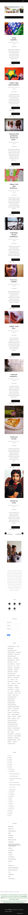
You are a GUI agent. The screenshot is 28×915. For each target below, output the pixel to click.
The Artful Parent (11, 878)
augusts (10, 796)
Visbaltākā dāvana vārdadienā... (14, 234)
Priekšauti (19, 716)
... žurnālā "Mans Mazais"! (13, 776)
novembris (11, 791)
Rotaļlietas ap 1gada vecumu (12, 720)
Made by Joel (10, 828)
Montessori (9, 712)
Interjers (15, 685)
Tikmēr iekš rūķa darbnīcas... (14, 186)
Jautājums (17, 689)
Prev (17, 31)
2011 (9, 812)
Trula (9, 872)
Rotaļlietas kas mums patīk (12, 722)
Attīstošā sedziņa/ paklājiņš (12, 650)
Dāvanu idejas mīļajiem (11, 673)
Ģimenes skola (13, 683)
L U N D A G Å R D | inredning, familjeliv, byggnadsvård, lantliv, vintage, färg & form (14, 845)
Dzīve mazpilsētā (16, 677)
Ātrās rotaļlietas (10, 654)
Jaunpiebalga (16, 687)
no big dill (10, 854)
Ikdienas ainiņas (10, 685)
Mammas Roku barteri (11, 702)
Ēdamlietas (12, 679)
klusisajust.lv (10, 841)
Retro (18, 718)
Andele (18, 646)
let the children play (12, 859)
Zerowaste (9, 741)
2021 (9, 755)
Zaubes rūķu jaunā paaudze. (14, 773)
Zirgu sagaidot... (12, 771)
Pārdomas (9, 716)
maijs (10, 801)
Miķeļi (9, 710)
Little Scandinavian (12, 831)
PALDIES (9, 714)
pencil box (10, 861)
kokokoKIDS (10, 837)
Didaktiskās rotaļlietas (11, 675)
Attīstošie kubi (18, 652)
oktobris (10, 792)
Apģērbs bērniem (10, 648)
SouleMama (10, 835)
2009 (9, 815)
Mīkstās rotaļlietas (14, 710)
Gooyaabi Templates (8, 911)
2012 (9, 810)
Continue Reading (15, 62)
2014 (9, 766)
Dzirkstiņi (18, 675)
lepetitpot (10, 852)
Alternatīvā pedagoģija (11, 646)
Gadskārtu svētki (10, 681)
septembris (11, 794)
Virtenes (18, 739)
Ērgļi (16, 679)
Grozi (8, 683)
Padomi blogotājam (16, 712)
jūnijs (10, 799)
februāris (11, 806)
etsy (9, 604)
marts (10, 805)
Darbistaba (16, 669)
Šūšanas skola (16, 737)
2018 (9, 759)
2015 (9, 764)
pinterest (9, 609)
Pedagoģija (14, 716)
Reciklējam (14, 718)
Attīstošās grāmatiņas (11, 652)
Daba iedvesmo (10, 667)
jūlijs (10, 798)
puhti (9, 876)
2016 (9, 762)
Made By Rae (10, 826)
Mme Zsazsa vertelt (12, 839)
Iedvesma (18, 683)
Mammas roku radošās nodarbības (13, 706)
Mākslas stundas (16, 708)
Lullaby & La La (11, 865)
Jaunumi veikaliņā (11, 689)
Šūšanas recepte (10, 737)
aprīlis (10, 803)
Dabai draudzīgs (16, 667)
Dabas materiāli (10, 669)
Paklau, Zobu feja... (12, 789)
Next (19, 31)
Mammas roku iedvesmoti (12, 704)
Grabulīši (16, 681)
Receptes (9, 718)
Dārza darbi (16, 671)
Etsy (8, 679)
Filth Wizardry (11, 874)
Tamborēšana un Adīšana (12, 739)
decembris (11, 769)
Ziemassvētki (15, 741)
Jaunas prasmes (10, 687)
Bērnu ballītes (17, 654)
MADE (9, 833)
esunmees (10, 848)
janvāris (10, 808)
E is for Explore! (11, 856)
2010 (9, 813)
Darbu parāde (10, 671)
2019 (9, 757)
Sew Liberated (11, 850)
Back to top (20, 913)
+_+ (9, 863)
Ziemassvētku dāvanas (11, 743)
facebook (14, 604)
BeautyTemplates (14, 909)
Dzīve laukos (10, 677)
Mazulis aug (10, 708)
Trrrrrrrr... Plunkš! (12, 787)
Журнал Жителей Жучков (13, 867)
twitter (19, 604)
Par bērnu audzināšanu (15, 714)
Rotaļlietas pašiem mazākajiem (13, 724)
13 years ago (12, 42)
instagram (14, 609)
